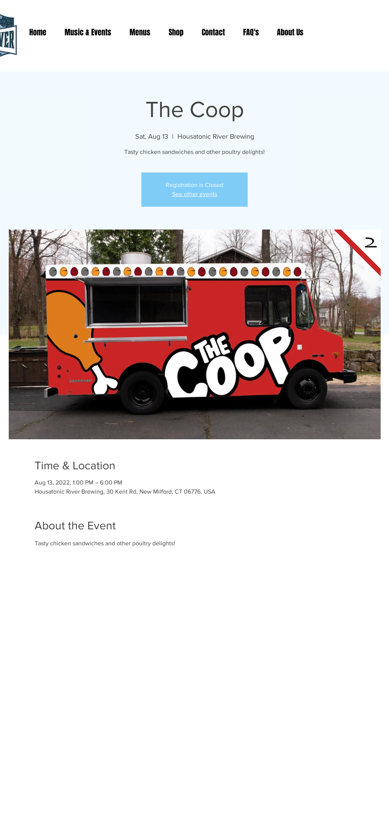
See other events (194, 194)
